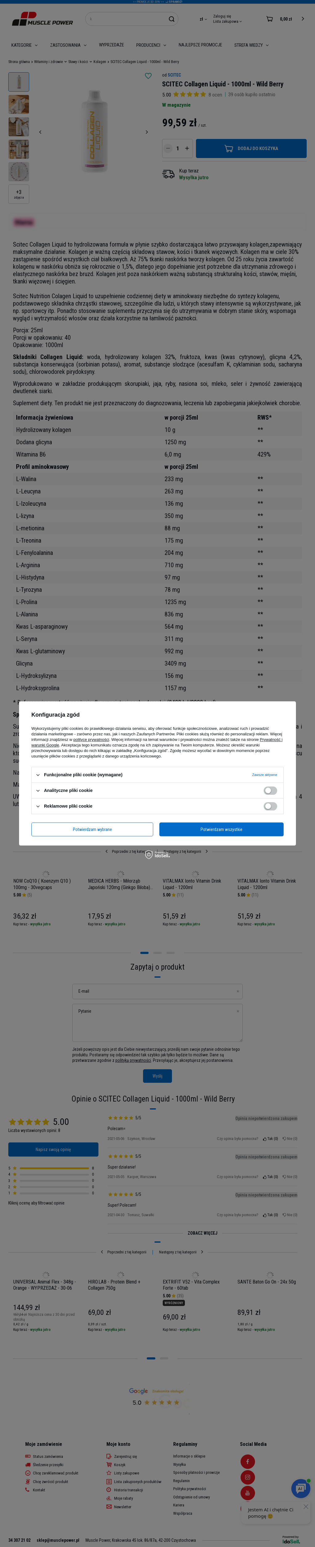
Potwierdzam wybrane (92, 829)
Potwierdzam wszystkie (221, 829)
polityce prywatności (91, 739)
